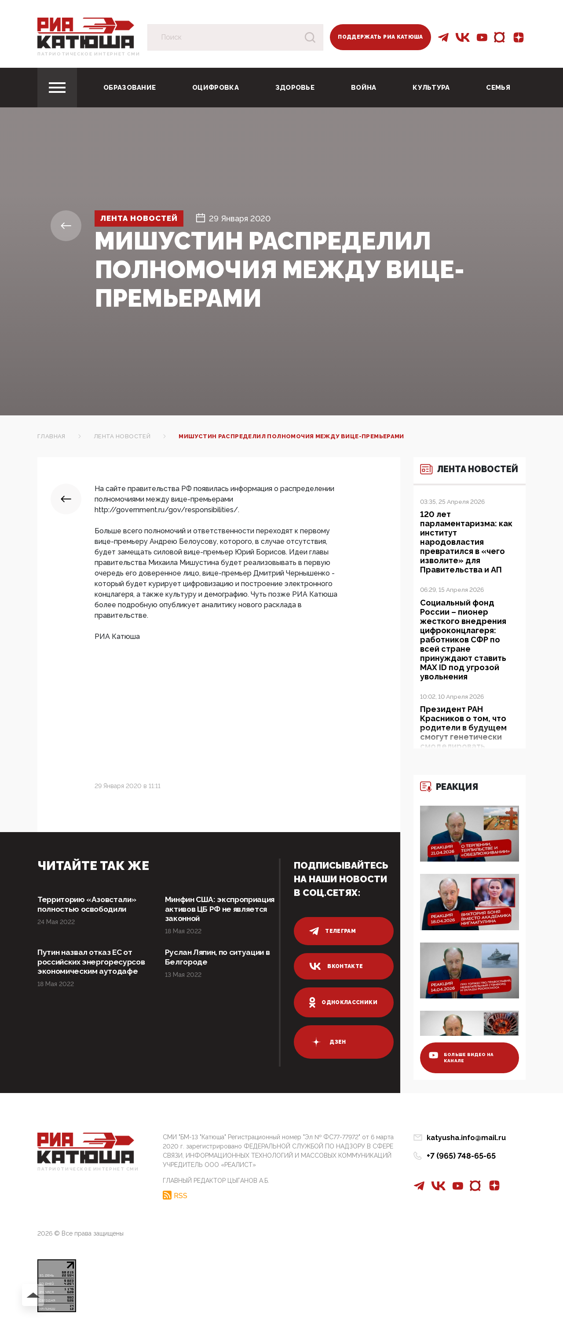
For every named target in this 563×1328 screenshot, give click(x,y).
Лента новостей (142, 218)
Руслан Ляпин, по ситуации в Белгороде (220, 958)
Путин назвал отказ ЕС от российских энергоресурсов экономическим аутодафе (89, 968)
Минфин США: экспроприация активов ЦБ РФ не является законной (218, 909)
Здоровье (294, 88)
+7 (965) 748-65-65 (461, 1155)
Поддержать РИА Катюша (380, 37)
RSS (180, 1195)
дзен (327, 1042)
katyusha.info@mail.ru (466, 1138)
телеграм (332, 931)
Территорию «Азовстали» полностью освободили (89, 904)
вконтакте (336, 966)
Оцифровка (215, 88)
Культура (431, 88)
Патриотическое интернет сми (88, 53)
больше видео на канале (462, 1056)
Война (364, 88)
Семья (498, 88)
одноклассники (343, 1002)
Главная (51, 436)
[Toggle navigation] (57, 87)
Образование (129, 88)
